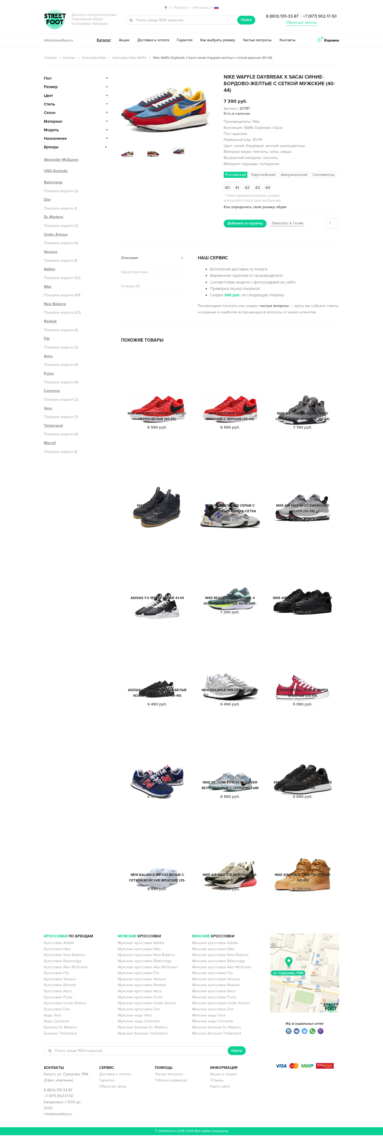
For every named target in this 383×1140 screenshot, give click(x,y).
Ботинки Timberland (60, 1038)
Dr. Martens (53, 217)
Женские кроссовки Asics (213, 996)
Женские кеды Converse (212, 1026)
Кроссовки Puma (58, 1002)
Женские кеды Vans (209, 1020)
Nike (47, 286)
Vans (48, 408)
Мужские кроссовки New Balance (146, 959)
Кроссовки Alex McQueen (66, 972)
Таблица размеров (171, 1085)
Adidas (49, 269)
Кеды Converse (56, 1026)
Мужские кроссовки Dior (139, 1014)
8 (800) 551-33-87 (282, 16)
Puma (49, 373)
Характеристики (134, 272)
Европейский (263, 174)
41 (237, 187)
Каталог (104, 40)
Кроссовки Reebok (60, 989)
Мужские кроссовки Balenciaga (144, 965)
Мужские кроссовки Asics (140, 996)
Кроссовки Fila (56, 977)
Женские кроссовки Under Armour (221, 1008)
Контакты (287, 40)
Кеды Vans (52, 1020)
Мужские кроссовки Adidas (141, 947)
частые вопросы (274, 306)
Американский (294, 174)
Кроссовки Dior (57, 1014)
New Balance (55, 304)
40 (227, 187)
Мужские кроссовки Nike (139, 954)
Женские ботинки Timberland (216, 1038)
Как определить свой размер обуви (255, 207)
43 (257, 187)
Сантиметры (324, 174)
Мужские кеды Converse (139, 1026)
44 (267, 187)
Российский (235, 174)
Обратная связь (113, 1091)
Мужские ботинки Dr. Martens (142, 1032)
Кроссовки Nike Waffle (130, 58)
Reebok (50, 321)
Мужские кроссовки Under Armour (147, 1008)
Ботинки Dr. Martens (60, 1032)
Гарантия (185, 40)
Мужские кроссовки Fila (138, 977)
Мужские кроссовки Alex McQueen (148, 972)
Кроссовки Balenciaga (62, 965)
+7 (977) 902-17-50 (320, 16)
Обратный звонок (301, 22)
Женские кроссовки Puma (214, 1002)
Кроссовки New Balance (64, 959)
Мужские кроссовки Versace (142, 984)
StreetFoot (55, 20)
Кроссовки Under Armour (65, 1008)
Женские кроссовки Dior (213, 1014)
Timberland (53, 425)
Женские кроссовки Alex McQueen (222, 972)
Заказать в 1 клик (287, 223)
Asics (48, 356)
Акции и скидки (223, 1079)
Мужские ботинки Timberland (142, 1038)
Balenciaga (53, 182)
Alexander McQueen (61, 159)
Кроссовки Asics (58, 996)
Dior (47, 199)
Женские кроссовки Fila (212, 977)
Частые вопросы (257, 40)
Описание (129, 258)
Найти (246, 20)
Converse (52, 390)
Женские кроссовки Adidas (215, 947)
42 (247, 187)
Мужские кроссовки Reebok (142, 989)
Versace (50, 251)
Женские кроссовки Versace (216, 984)
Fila (47, 338)
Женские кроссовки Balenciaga (218, 965)
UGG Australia (56, 171)
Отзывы (217, 1085)
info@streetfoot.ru (58, 40)
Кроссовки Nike (94, 58)
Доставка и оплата (153, 40)
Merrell (50, 443)
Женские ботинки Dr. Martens (216, 1032)
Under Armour (56, 234)
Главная (50, 58)
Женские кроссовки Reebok (216, 989)
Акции (124, 40)
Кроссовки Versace (60, 984)
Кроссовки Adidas (59, 947)
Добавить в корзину (245, 223)
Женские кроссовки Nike (213, 954)
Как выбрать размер (217, 40)
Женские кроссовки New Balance (220, 959)
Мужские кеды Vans (135, 1020)
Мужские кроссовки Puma (140, 1002)
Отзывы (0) (130, 286)
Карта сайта (220, 1091)
